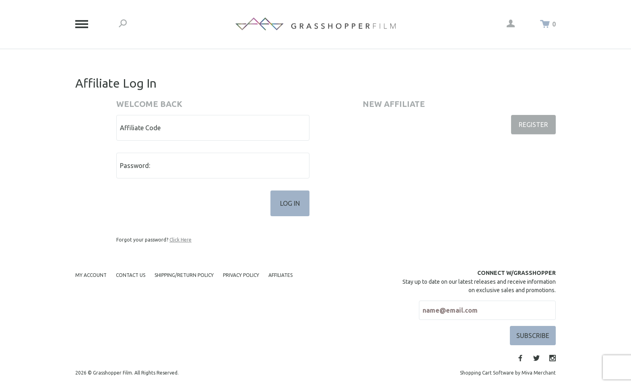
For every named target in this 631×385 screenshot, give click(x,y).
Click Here (180, 239)
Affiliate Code (140, 127)
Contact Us (130, 275)
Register (533, 124)
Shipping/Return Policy (184, 275)
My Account (91, 275)
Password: (135, 165)
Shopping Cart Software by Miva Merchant (508, 372)
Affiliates (280, 275)
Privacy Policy (241, 275)
